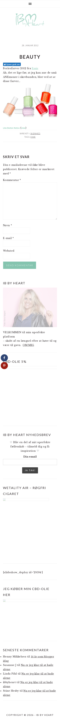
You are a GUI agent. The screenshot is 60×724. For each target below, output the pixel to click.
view (23, 128)
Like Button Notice (11, 128)
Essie (35, 68)
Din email (30, 456)
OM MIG (28, 345)
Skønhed (35, 133)
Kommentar (12, 180)
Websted (8, 250)
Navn (7, 225)
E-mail (8, 238)
